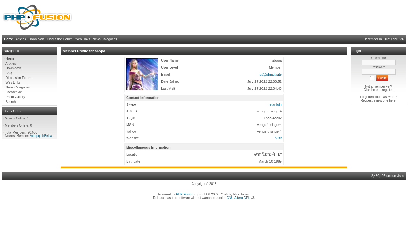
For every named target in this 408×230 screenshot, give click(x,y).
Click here (371, 90)
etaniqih (275, 104)
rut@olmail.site (270, 74)
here (392, 100)
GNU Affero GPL (238, 198)
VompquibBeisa (41, 136)
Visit (278, 138)
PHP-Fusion (184, 194)
